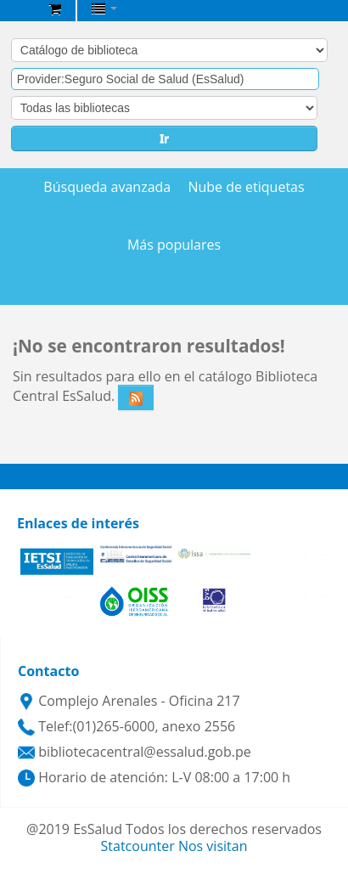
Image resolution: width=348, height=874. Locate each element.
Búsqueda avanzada (107, 187)
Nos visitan (213, 846)
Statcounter (138, 846)
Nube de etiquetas (246, 187)
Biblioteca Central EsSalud (18, 11)
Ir (164, 138)
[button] (55, 8)
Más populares (174, 245)
